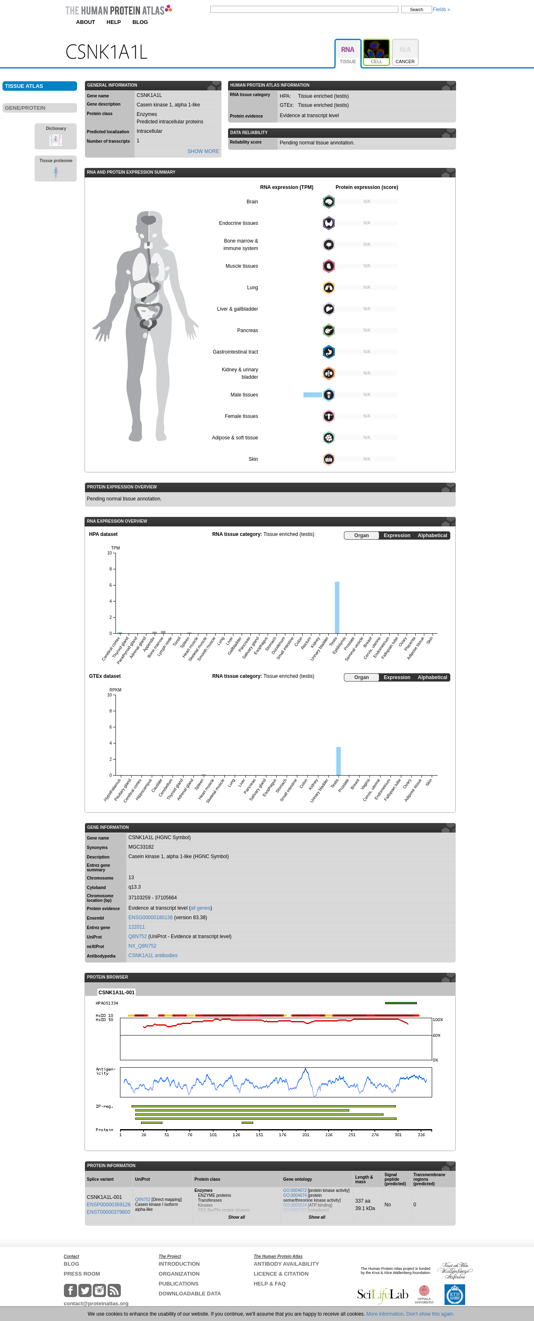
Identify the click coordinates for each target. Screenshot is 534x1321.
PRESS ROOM (82, 1274)
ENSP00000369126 (109, 1205)
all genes (200, 908)
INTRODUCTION (179, 1264)
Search (416, 9)
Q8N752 (138, 936)
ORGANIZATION (179, 1274)
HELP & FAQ (270, 1284)
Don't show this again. (430, 1314)
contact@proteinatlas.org (96, 1303)
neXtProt (95, 946)
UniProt (94, 937)
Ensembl (95, 918)
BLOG (140, 22)
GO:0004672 (295, 1190)
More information (385, 1314)
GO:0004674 (295, 1195)
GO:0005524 (295, 1205)
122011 (137, 927)
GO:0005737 (295, 1210)
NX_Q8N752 (143, 946)
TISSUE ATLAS (24, 86)
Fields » (441, 9)
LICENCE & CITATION (281, 1274)
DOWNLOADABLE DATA (190, 1293)
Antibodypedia (101, 956)
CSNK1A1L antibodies (153, 955)
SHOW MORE (203, 151)
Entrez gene (99, 927)
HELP (114, 22)
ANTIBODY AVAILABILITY (286, 1264)
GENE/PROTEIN (25, 108)
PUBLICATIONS (179, 1284)
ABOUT (85, 22)
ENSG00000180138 (151, 917)
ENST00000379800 (108, 1212)
